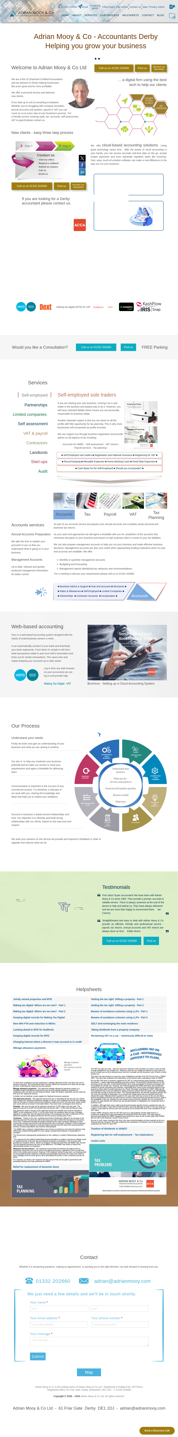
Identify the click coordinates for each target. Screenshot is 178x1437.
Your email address (51, 1318)
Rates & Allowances (70, 591)
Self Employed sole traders (77, 455)
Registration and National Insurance (113, 455)
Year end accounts (101, 586)
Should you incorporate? (128, 468)
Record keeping (72, 461)
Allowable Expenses (93, 461)
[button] (172, 6)
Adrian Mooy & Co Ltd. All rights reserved (102, 1396)
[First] (59, 1309)
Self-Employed (91, 591)
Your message (47, 1334)
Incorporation (108, 596)
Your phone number (113, 1318)
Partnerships (66, 596)
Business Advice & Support (74, 586)
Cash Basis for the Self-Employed (95, 468)
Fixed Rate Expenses (143, 461)
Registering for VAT (145, 455)
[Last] (119, 1309)
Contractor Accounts (87, 596)
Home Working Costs (118, 461)
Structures (118, 586)
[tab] (92, 59)
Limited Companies (112, 591)
